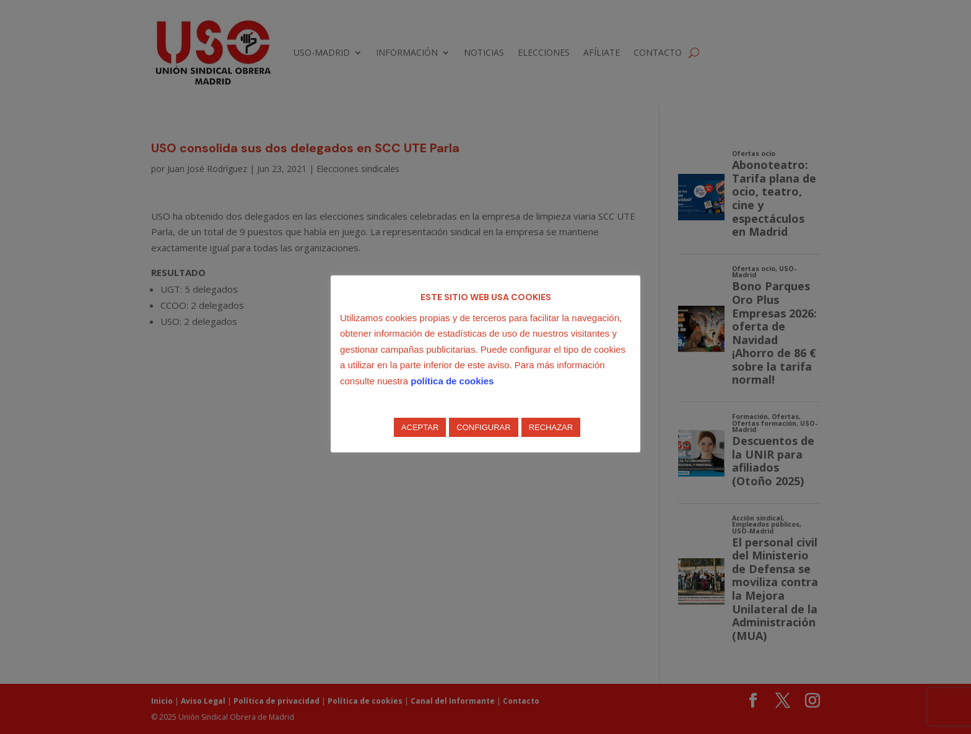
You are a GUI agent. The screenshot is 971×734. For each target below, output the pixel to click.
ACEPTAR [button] (419, 427)
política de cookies (452, 381)
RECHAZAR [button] (551, 427)
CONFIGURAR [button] (483, 427)
